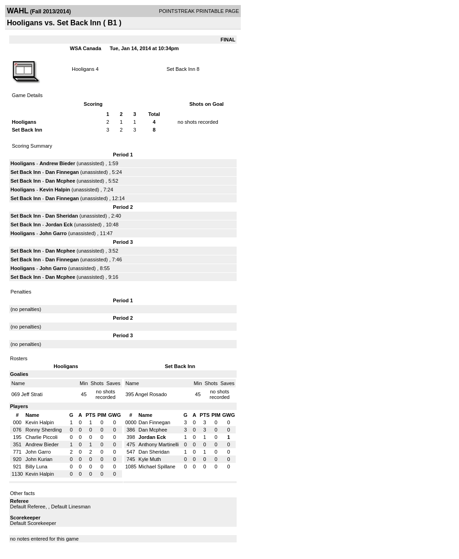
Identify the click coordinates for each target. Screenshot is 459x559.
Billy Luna (36, 466)
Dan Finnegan (62, 172)
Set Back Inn (181, 69)
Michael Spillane (157, 466)
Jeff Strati (31, 394)
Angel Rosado (151, 394)
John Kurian (38, 459)
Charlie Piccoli (41, 437)
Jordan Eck (59, 224)
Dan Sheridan (62, 216)
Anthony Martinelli (159, 444)
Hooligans (83, 69)
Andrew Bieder (58, 163)
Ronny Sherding (43, 429)
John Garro (53, 233)
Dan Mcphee (61, 181)
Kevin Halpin (55, 189)
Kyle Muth (150, 459)
